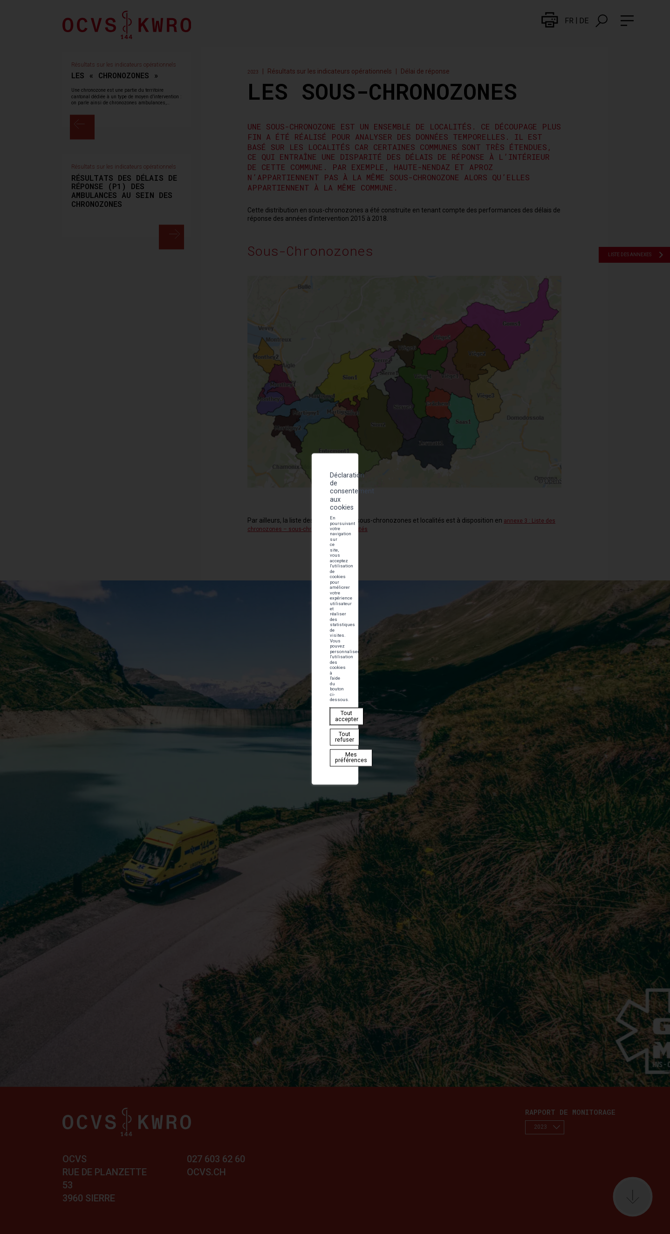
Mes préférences (244, 631)
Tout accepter (165, 631)
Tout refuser (203, 631)
